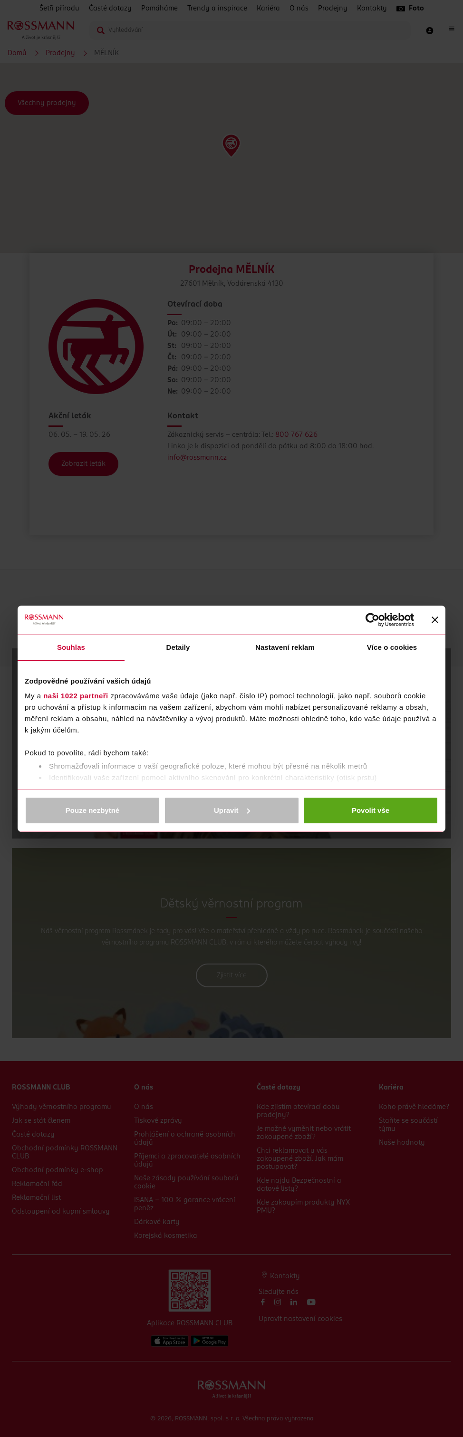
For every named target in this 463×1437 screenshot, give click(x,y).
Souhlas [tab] (71, 647)
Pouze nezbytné (92, 810)
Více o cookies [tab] (392, 647)
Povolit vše (370, 810)
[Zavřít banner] (435, 620)
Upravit (232, 810)
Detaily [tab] (178, 647)
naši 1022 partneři (75, 696)
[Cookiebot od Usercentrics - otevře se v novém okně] (372, 620)
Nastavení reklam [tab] (285, 647)
